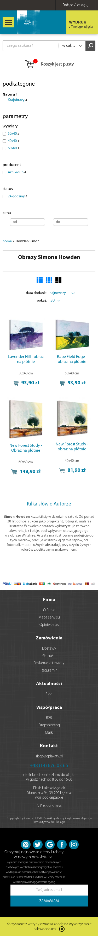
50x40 (13, 134)
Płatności (49, 656)
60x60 (13, 148)
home (7, 241)
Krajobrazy (17, 100)
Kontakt (49, 746)
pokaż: (42, 301)
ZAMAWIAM (49, 901)
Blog (49, 694)
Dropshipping (49, 725)
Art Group (17, 172)
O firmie (49, 610)
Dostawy (49, 649)
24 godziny (17, 196)
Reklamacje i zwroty (49, 663)
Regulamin (49, 671)
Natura (10, 95)
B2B (49, 718)
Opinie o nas (49, 625)
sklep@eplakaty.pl (49, 756)
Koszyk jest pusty (49, 64)
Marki (49, 733)
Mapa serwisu (49, 618)
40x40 (13, 141)
